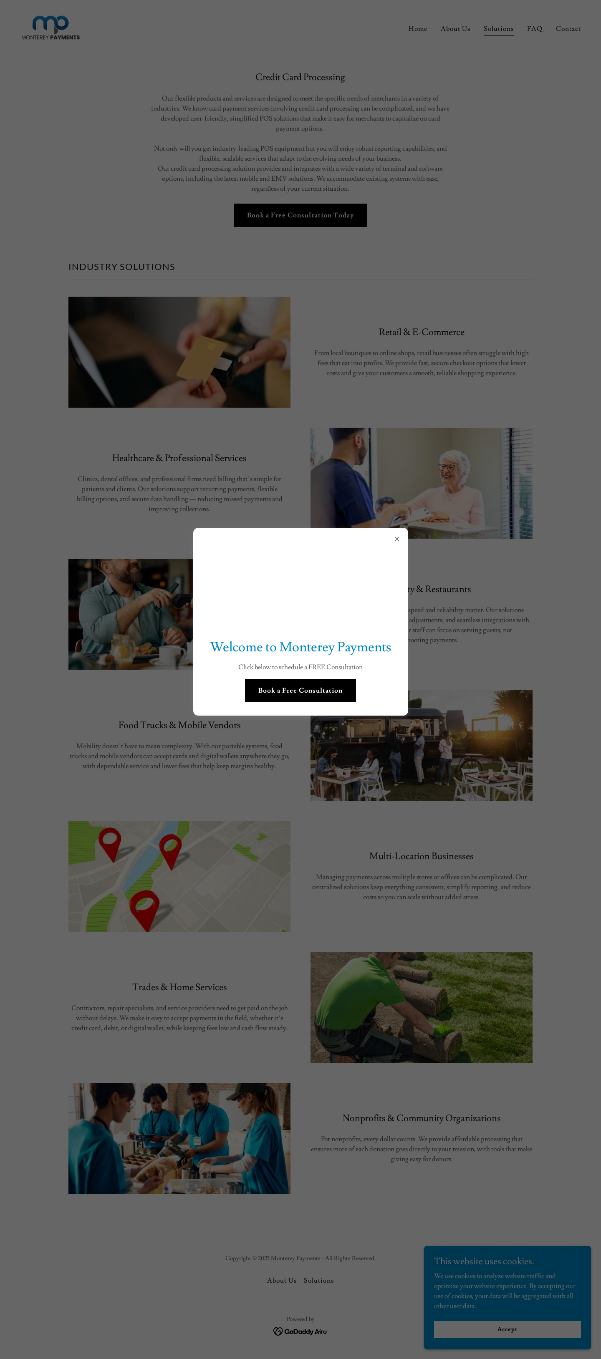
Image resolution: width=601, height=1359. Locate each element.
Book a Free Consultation (300, 690)
